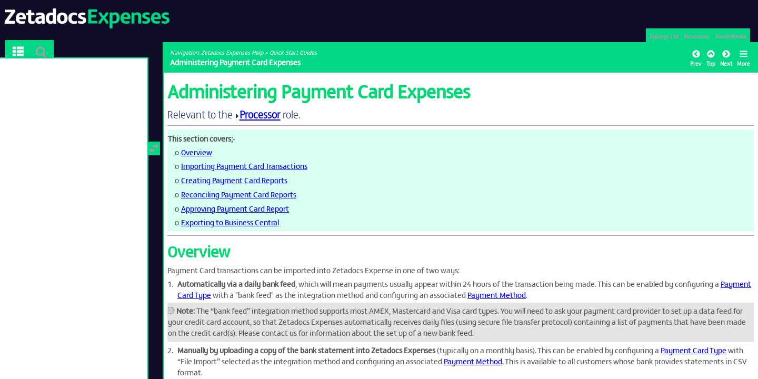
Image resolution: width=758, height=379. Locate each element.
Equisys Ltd (664, 36)
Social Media (730, 36)
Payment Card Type (693, 349)
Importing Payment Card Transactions (244, 165)
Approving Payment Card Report (235, 208)
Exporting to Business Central (230, 221)
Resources (697, 36)
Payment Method (496, 294)
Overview (196, 151)
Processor (260, 113)
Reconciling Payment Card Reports (238, 194)
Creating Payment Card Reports (234, 179)
